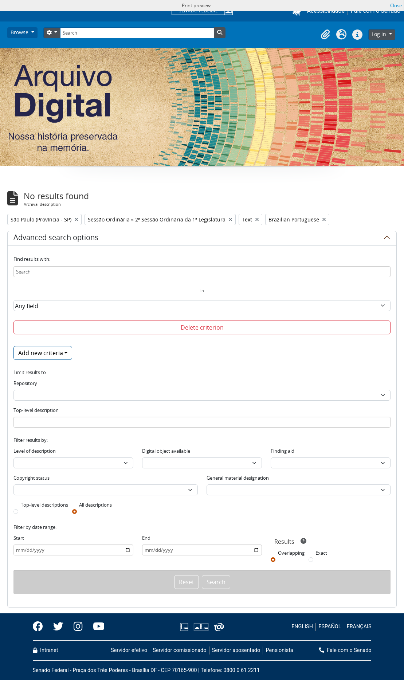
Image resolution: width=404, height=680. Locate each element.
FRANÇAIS (359, 627)
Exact (321, 553)
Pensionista (279, 650)
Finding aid (282, 451)
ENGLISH (302, 627)
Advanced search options (55, 238)
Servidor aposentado (236, 650)
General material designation (238, 478)
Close (396, 5)
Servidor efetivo (129, 650)
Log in (380, 34)
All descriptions (95, 505)
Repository (25, 383)
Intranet (45, 650)
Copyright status (31, 478)
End (146, 538)
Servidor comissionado (179, 650)
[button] (325, 35)
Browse (20, 32)
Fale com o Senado (345, 650)
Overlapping (291, 553)
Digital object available (166, 451)
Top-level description (36, 410)
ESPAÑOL (329, 627)
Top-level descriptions (44, 505)
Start (18, 538)
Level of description (34, 451)
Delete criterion (202, 327)
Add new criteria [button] (40, 353)
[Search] (137, 32)
